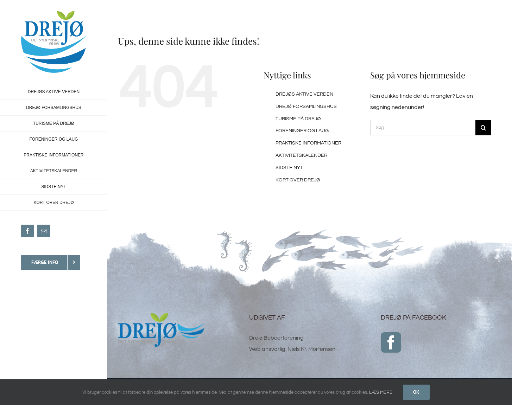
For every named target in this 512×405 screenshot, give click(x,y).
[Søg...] (422, 127)
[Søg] (483, 127)
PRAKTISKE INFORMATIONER (308, 143)
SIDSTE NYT (289, 167)
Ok (416, 392)
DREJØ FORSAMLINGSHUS (306, 106)
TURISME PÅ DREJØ (298, 118)
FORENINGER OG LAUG (302, 130)
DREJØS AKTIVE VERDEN (304, 94)
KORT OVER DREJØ (298, 180)
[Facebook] (391, 342)
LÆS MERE (380, 392)
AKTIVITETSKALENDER (301, 155)
